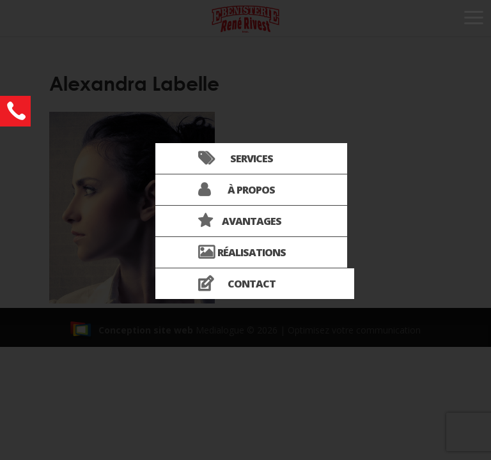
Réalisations (251, 252)
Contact (252, 284)
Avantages (251, 221)
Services (251, 158)
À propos (251, 190)
